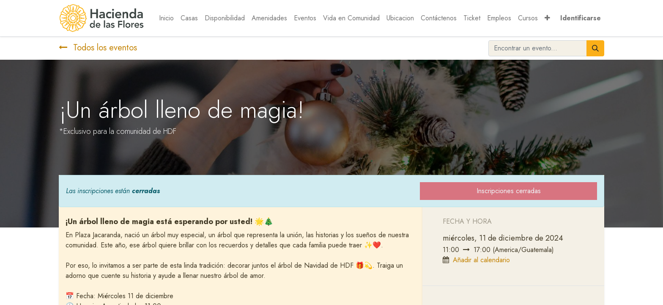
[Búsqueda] (595, 48)
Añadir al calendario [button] (481, 260)
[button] (547, 18)
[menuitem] (166, 18)
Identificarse (580, 18)
